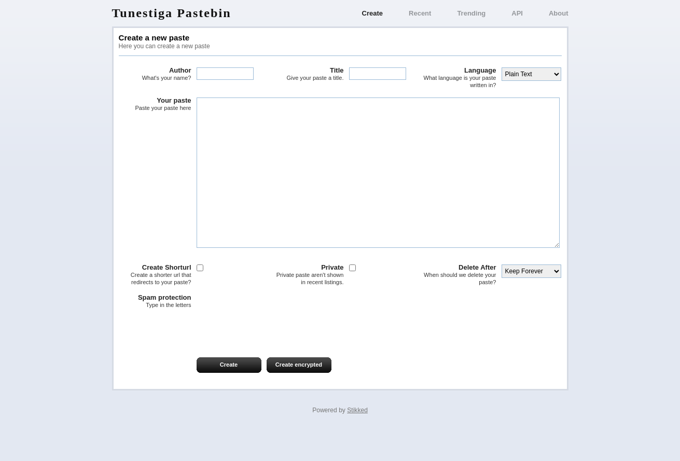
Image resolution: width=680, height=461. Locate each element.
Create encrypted (298, 396)
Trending (471, 13)
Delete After (460, 306)
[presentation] (197, 360)
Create (372, 13)
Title (307, 74)
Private (307, 306)
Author (155, 74)
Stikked (357, 441)
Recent (420, 13)
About (558, 13)
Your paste (155, 104)
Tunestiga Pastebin (171, 13)
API (517, 13)
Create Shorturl (155, 306)
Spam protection (155, 332)
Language (460, 77)
